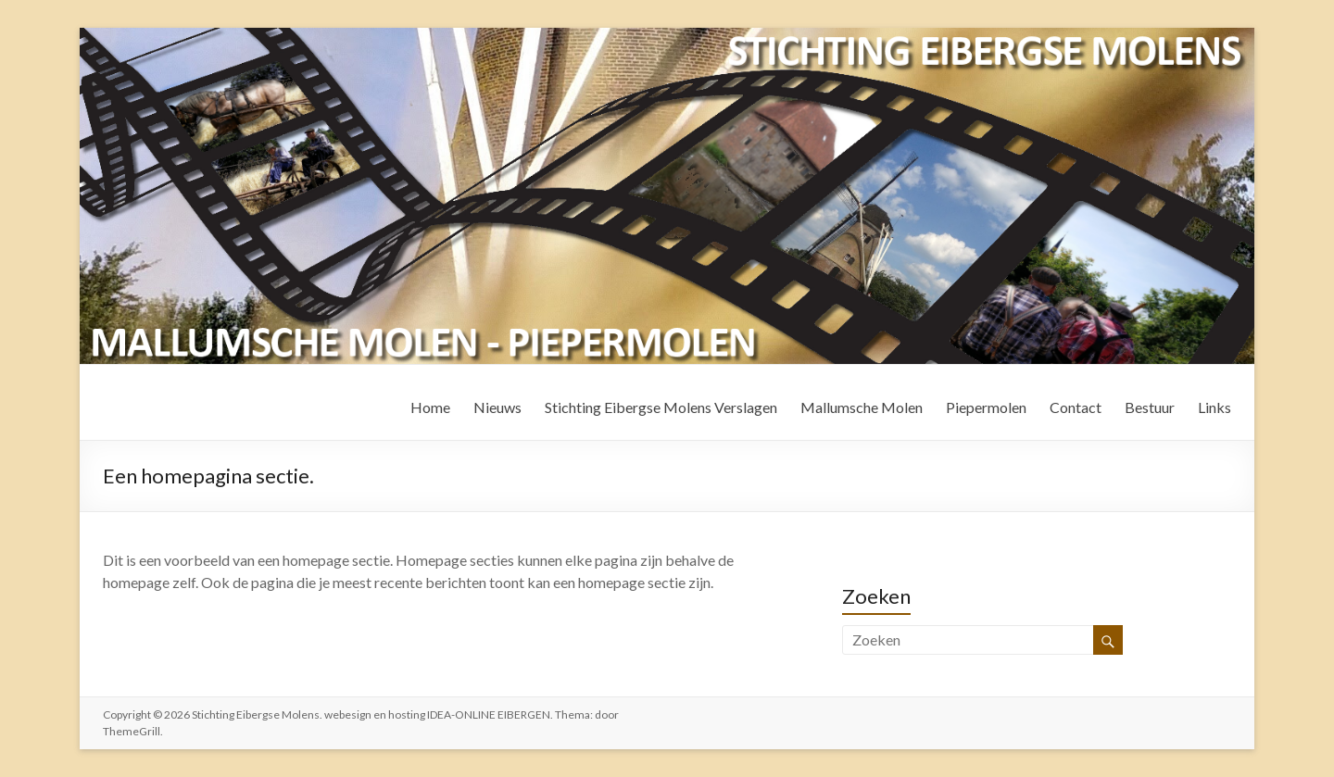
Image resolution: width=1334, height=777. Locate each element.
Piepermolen (986, 407)
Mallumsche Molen (861, 407)
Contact (1075, 407)
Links (1214, 407)
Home (430, 407)
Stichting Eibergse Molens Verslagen (661, 407)
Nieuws (497, 407)
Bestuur (1150, 407)
